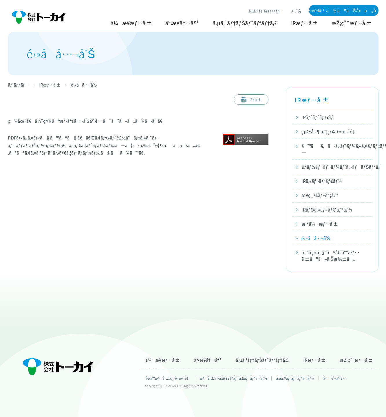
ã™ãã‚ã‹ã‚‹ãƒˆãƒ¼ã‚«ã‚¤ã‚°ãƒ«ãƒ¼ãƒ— (336, 149)
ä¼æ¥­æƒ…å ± (131, 23)
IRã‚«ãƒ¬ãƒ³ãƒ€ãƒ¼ (321, 180)
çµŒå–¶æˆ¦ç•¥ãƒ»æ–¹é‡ (329, 131)
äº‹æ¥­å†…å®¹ (182, 23)
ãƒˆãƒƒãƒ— (18, 85)
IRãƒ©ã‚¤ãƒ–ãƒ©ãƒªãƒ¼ (327, 209)
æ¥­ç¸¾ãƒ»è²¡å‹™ (320, 195)
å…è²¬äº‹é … (334, 378)
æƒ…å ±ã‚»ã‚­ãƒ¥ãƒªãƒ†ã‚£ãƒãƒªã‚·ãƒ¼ (233, 378)
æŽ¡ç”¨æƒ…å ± (351, 23)
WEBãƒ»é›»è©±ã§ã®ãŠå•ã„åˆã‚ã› (343, 10)
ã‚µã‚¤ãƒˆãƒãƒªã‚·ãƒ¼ (295, 378)
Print (255, 99)
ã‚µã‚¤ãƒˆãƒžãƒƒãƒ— (266, 11)
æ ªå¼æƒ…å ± (319, 223)
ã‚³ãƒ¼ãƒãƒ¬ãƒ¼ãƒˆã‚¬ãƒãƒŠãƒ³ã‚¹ (336, 166)
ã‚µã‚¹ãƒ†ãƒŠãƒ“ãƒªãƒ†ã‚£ (245, 23)
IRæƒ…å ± (304, 23)
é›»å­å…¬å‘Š (315, 238)
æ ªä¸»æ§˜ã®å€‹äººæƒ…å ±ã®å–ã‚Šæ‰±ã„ (330, 255)
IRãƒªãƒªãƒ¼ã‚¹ (317, 117)
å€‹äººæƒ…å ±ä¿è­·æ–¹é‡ (168, 378)
